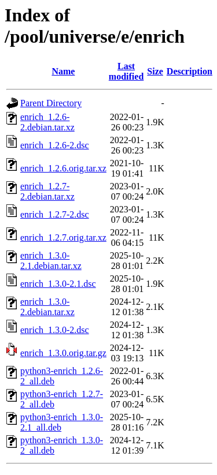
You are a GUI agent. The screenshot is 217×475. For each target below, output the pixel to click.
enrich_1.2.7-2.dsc (54, 214)
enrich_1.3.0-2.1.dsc (58, 284)
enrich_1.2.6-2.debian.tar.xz (47, 122)
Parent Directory (51, 103)
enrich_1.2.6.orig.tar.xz (63, 168)
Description (189, 71)
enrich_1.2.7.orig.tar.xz (63, 237)
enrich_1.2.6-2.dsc (54, 145)
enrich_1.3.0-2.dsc (54, 330)
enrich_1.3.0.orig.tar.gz (63, 353)
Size (155, 71)
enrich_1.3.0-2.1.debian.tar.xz (51, 260)
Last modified (126, 71)
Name (63, 71)
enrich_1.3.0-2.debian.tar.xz (47, 307)
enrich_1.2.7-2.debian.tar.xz (47, 191)
